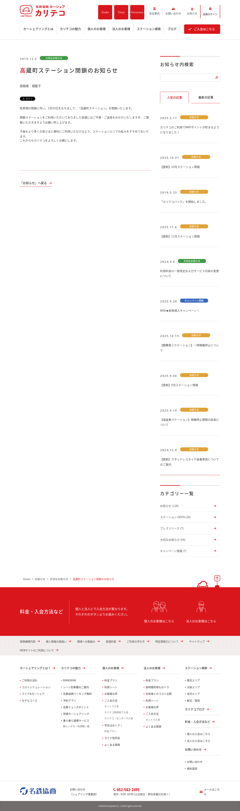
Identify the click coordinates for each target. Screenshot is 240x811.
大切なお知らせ (173, 540)
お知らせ (169, 506)
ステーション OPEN (175, 517)
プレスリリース (172, 528)
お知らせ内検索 (177, 64)
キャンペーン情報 (173, 551)
